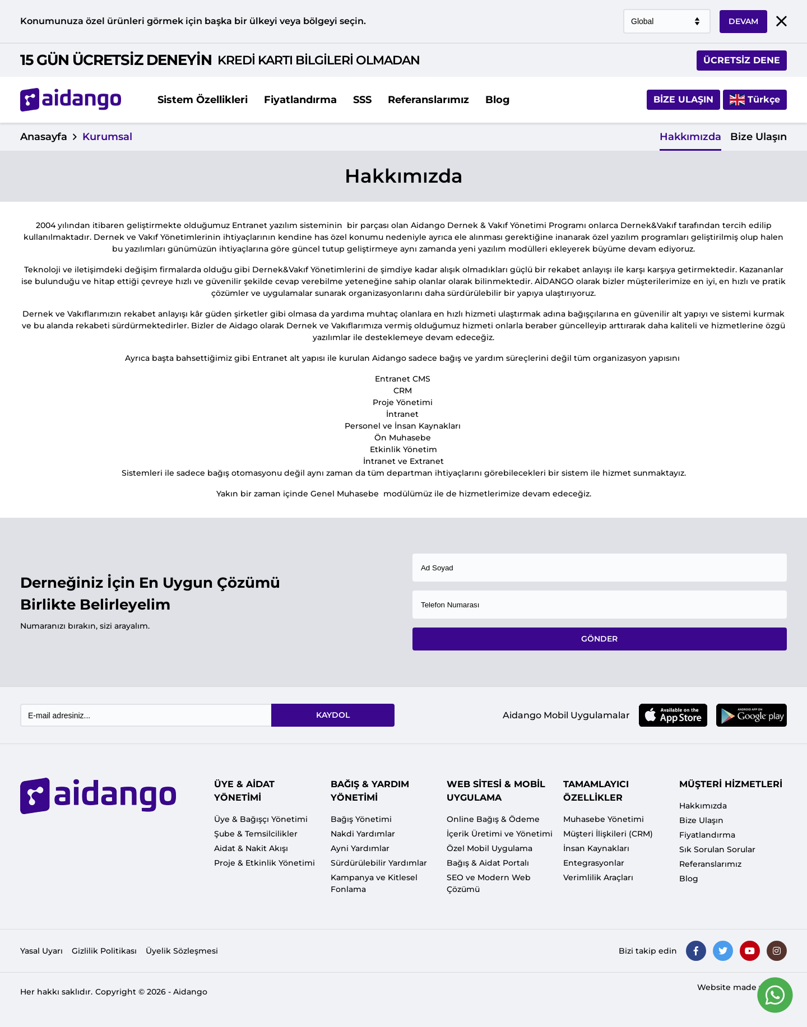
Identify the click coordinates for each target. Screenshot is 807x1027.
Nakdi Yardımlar (363, 834)
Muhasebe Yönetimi (603, 819)
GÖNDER (599, 639)
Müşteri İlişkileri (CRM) (608, 834)
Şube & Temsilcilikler (256, 834)
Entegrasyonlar (593, 863)
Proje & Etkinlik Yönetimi (264, 863)
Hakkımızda (690, 137)
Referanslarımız (428, 100)
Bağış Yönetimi (361, 819)
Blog (497, 100)
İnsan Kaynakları (596, 848)
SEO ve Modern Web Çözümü (489, 883)
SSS (362, 100)
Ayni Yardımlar (360, 848)
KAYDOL (333, 715)
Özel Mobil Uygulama (489, 848)
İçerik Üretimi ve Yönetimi (500, 834)
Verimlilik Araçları (598, 877)
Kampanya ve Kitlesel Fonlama (374, 883)
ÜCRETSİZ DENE (741, 60)
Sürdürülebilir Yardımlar (379, 863)
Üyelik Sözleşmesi (182, 951)
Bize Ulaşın (683, 99)
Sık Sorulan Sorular (717, 849)
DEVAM (743, 21)
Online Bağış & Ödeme (493, 819)
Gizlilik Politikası (104, 951)
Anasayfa (43, 137)
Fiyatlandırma (300, 100)
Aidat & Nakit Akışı (251, 848)
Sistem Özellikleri (202, 100)
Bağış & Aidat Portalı (488, 863)
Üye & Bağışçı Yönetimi (261, 819)
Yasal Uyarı (41, 951)
